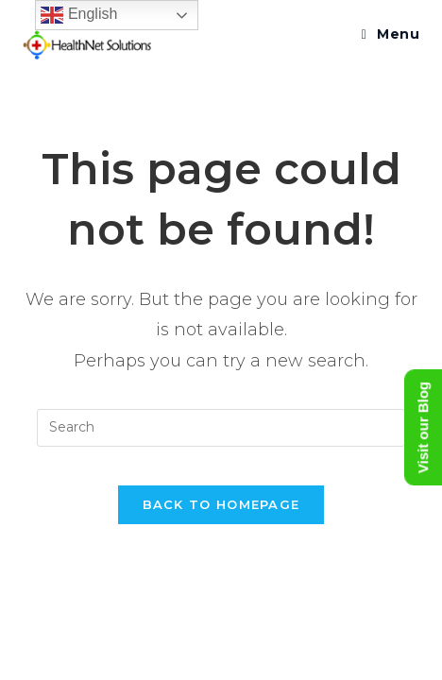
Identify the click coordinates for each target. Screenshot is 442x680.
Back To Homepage (221, 504)
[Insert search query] (221, 428)
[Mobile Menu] (391, 34)
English (79, 15)
